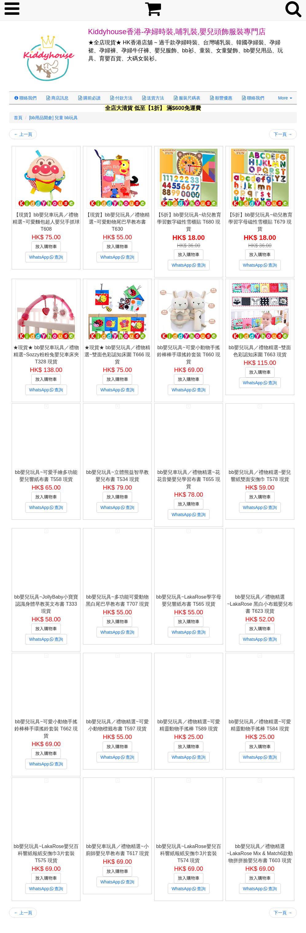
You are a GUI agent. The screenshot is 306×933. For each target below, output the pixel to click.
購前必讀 (89, 97)
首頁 (18, 117)
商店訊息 (57, 97)
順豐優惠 (221, 97)
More (285, 97)
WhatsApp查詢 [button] (46, 257)
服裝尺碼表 (187, 97)
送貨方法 (153, 97)
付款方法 (121, 97)
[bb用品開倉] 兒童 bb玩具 (53, 117)
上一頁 (23, 134)
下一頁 (283, 134)
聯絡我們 (25, 97)
